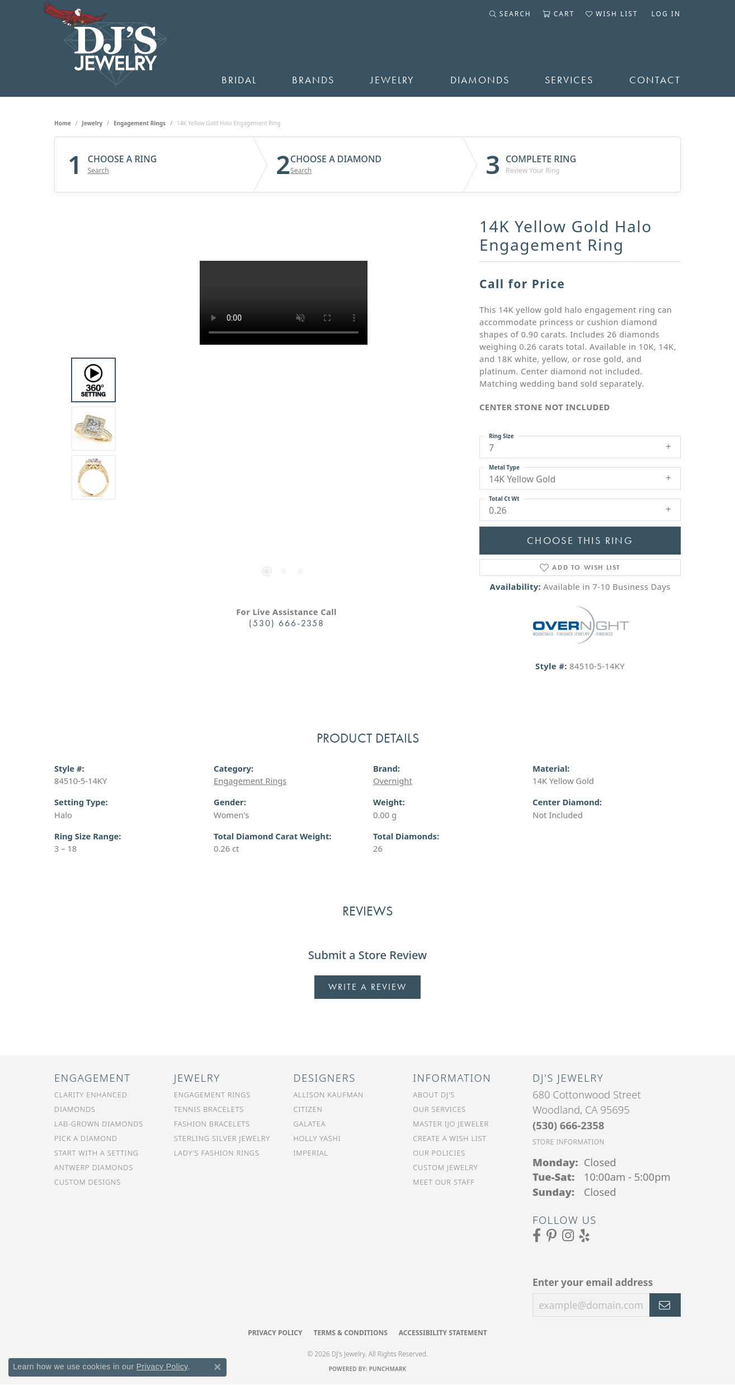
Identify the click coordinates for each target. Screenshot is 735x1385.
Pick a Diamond (85, 1138)
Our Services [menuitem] (439, 1109)
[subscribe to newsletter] (665, 1305)
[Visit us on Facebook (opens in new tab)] (537, 1235)
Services (569, 80)
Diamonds (480, 80)
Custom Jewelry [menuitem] (445, 1167)
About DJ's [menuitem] (434, 1095)
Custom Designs (87, 1182)
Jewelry (392, 80)
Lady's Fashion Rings (217, 1153)
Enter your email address (593, 1282)
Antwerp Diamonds (93, 1167)
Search (98, 171)
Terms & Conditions (350, 1332)
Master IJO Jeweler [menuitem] (451, 1124)
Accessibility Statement (443, 1332)
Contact (655, 80)
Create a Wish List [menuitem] (450, 1138)
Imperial (311, 1153)
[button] (510, 14)
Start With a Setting (96, 1153)
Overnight (392, 780)
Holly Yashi (317, 1138)
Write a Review (367, 987)
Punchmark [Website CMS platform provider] (388, 1369)
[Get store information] (569, 1142)
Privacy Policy (275, 1332)
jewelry (92, 123)
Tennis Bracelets (209, 1109)
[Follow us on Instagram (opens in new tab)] (568, 1235)
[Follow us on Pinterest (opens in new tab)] (551, 1235)
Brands (313, 80)
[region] (283, 429)
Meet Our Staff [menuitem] (443, 1182)
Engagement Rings (140, 123)
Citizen (308, 1109)
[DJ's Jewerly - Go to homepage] (121, 48)
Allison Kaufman (329, 1095)
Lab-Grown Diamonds (98, 1124)
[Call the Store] (568, 1125)
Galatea (310, 1124)
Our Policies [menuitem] (439, 1153)
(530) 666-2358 (286, 623)
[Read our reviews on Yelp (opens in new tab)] (584, 1235)
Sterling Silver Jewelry (222, 1138)
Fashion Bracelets (212, 1124)
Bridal (239, 80)
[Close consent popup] (217, 1367)
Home (62, 123)
